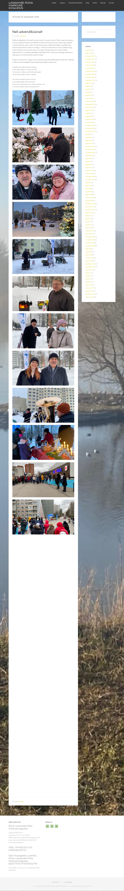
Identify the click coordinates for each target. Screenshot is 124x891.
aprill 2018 (88, 252)
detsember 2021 (90, 146)
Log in (88, 886)
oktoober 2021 (89, 149)
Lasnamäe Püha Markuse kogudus (21, 5)
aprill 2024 (88, 95)
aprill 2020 (88, 192)
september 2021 (90, 152)
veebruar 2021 (89, 171)
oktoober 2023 (89, 107)
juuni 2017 (88, 276)
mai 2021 (88, 161)
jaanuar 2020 (89, 201)
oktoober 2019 (89, 207)
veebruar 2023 (89, 119)
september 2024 (90, 80)
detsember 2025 (90, 56)
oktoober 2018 (89, 243)
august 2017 (89, 270)
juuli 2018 (88, 249)
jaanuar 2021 (89, 174)
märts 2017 (88, 285)
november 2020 (90, 180)
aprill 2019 (88, 225)
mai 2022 (88, 134)
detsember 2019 (90, 204)
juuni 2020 (88, 186)
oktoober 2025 (89, 62)
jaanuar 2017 (89, 291)
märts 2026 (88, 53)
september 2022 (90, 131)
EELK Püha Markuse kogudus (57, 886)
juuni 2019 (88, 219)
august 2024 (89, 83)
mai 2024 (88, 92)
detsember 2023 (90, 104)
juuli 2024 (88, 86)
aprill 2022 (88, 137)
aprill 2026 (88, 50)
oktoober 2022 (89, 128)
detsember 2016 (90, 294)
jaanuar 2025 (89, 68)
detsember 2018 (90, 237)
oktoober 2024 (89, 77)
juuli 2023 (88, 113)
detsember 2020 (90, 177)
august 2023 (89, 110)
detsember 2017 (90, 264)
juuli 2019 (88, 216)
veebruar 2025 (89, 65)
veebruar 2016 (89, 297)
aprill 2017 (88, 282)
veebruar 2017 (89, 288)
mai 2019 (88, 222)
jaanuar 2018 (89, 261)
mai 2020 (88, 189)
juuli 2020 (88, 183)
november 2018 (90, 240)
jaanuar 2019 (89, 234)
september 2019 (90, 210)
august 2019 (89, 213)
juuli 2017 (88, 273)
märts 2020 (88, 195)
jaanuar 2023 (89, 122)
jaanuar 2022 (89, 143)
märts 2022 (88, 140)
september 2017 (90, 267)
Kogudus (21, 801)
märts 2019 (88, 228)
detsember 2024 (90, 71)
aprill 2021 (88, 164)
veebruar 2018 (89, 258)
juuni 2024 (88, 89)
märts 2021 (88, 167)
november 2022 (90, 125)
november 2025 (90, 59)
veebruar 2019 (89, 231)
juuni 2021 (88, 158)
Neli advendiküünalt (28, 32)
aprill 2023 (88, 116)
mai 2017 (88, 279)
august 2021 (89, 155)
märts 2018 (88, 255)
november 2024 (90, 74)
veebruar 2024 (89, 101)
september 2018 (90, 246)
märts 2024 (88, 98)
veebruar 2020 (89, 198)
